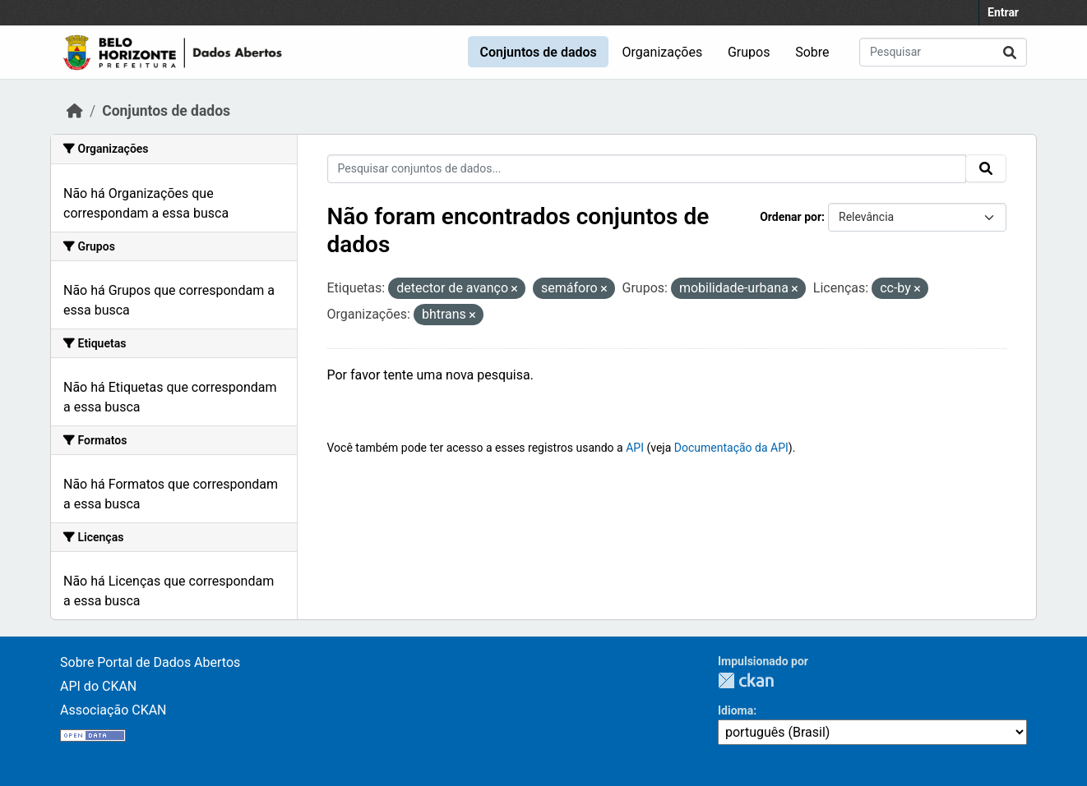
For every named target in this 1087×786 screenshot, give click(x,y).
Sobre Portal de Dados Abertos (150, 662)
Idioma (735, 710)
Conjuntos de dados (537, 52)
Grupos (749, 52)
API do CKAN (98, 686)
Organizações (662, 52)
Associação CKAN (113, 710)
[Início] (75, 111)
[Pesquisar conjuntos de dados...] (943, 52)
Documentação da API (731, 447)
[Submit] (1009, 52)
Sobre (812, 52)
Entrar (1003, 12)
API (635, 447)
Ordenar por (790, 216)
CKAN (746, 680)
